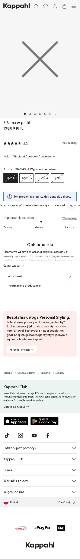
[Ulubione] (45, 6)
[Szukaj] (36, 6)
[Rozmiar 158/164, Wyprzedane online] (42, 178)
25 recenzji (69, 218)
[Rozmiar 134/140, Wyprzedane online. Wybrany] (10, 178)
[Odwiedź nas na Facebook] (47, 435)
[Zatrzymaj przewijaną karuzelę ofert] (71, 205)
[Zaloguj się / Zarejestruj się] (55, 6)
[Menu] (73, 6)
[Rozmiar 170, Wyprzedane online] (57, 178)
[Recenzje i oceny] (40, 142)
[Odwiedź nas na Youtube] (34, 435)
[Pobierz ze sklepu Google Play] (44, 421)
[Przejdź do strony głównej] (16, 6)
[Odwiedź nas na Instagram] (20, 435)
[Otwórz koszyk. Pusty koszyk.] (64, 6)
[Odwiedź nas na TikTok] (6, 435)
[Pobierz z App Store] (16, 421)
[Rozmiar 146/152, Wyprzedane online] (26, 178)
